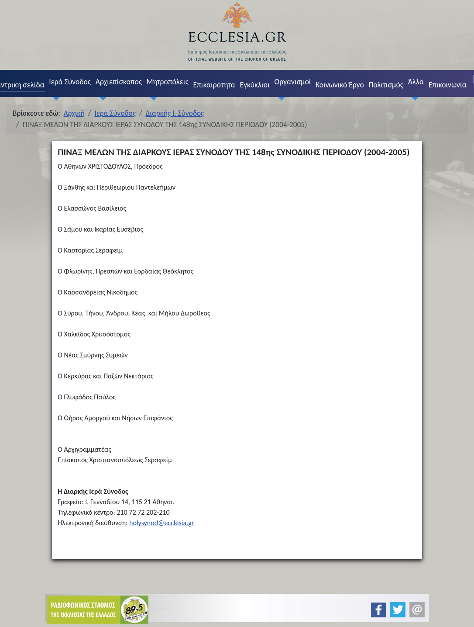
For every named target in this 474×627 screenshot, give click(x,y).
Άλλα (416, 82)
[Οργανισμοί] (279, 98)
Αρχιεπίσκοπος (119, 82)
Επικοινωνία (448, 85)
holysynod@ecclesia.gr (161, 523)
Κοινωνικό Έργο (340, 85)
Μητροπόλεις (168, 82)
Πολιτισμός (385, 85)
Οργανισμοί (293, 82)
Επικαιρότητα (214, 85)
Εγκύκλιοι (255, 85)
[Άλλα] (413, 98)
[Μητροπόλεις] (151, 98)
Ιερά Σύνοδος (70, 82)
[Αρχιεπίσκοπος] (100, 98)
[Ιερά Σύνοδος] (54, 98)
